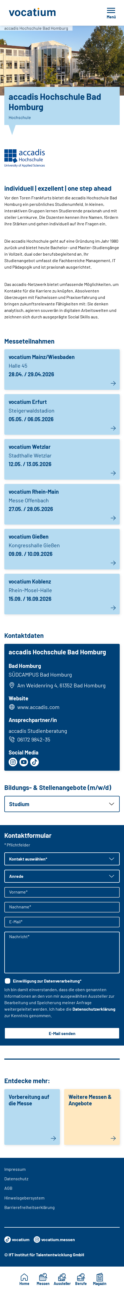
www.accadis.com (38, 707)
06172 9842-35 (29, 739)
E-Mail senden (62, 1033)
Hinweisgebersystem (24, 1197)
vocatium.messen (54, 1239)
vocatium (16, 1239)
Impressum (15, 1169)
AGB (8, 1188)
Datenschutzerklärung (94, 1008)
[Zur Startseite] (44, 12)
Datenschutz (16, 1178)
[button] (62, 804)
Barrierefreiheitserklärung (29, 1207)
